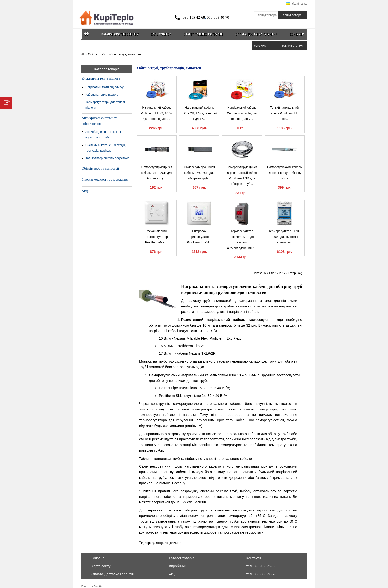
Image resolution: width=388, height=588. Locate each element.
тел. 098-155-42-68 (261, 566)
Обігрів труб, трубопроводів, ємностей (114, 54)
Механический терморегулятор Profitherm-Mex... (156, 237)
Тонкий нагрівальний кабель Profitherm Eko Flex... (284, 113)
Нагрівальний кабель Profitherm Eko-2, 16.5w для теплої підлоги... (157, 113)
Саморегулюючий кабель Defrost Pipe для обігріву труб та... (284, 172)
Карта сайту (101, 566)
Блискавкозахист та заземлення (105, 179)
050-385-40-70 (218, 17)
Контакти (297, 34)
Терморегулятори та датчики (160, 543)
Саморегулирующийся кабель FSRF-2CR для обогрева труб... (156, 172)
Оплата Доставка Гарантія (112, 574)
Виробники (177, 566)
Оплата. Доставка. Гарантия (256, 34)
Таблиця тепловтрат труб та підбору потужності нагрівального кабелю (195, 458)
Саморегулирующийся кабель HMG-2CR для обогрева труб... (199, 172)
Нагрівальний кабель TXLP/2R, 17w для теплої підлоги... (199, 113)
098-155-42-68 (194, 17)
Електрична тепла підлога (101, 78)
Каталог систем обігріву (119, 34)
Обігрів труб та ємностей (100, 168)
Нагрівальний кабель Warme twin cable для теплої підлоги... (242, 113)
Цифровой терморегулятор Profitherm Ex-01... (199, 237)
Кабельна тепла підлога (101, 94)
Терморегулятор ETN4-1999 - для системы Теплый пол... (285, 237)
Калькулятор (161, 34)
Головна (97, 558)
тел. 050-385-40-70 (261, 574)
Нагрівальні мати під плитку (104, 87)
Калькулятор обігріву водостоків (107, 158)
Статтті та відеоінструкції (203, 34)
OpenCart (98, 586)
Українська (296, 3)
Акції (86, 191)
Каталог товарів (181, 558)
